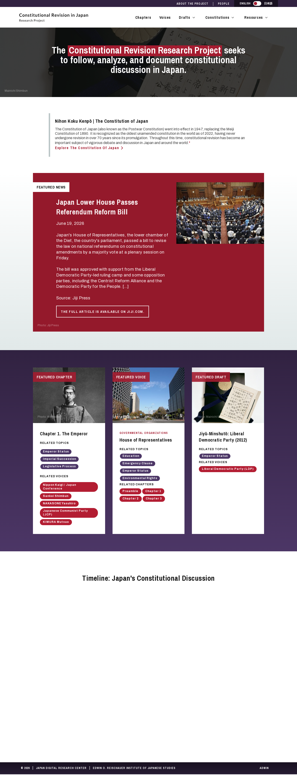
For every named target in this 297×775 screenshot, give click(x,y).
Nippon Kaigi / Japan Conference (59, 487)
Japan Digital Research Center (61, 769)
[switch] (257, 3)
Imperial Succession (59, 459)
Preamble (130, 491)
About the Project (192, 4)
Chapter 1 (153, 491)
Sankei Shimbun (55, 496)
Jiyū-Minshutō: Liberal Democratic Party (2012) (223, 437)
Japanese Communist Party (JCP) (65, 513)
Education (131, 456)
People (223, 4)
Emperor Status (56, 452)
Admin (264, 769)
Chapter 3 (154, 499)
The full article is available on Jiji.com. (102, 311)
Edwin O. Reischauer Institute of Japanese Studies (134, 769)
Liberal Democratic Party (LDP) (228, 469)
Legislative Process (59, 466)
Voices (165, 17)
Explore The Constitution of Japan (87, 147)
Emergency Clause (138, 464)
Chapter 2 (131, 499)
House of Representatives (145, 440)
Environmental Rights (140, 478)
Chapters (143, 17)
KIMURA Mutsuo (56, 522)
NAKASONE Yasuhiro (59, 503)
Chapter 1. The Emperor (64, 434)
